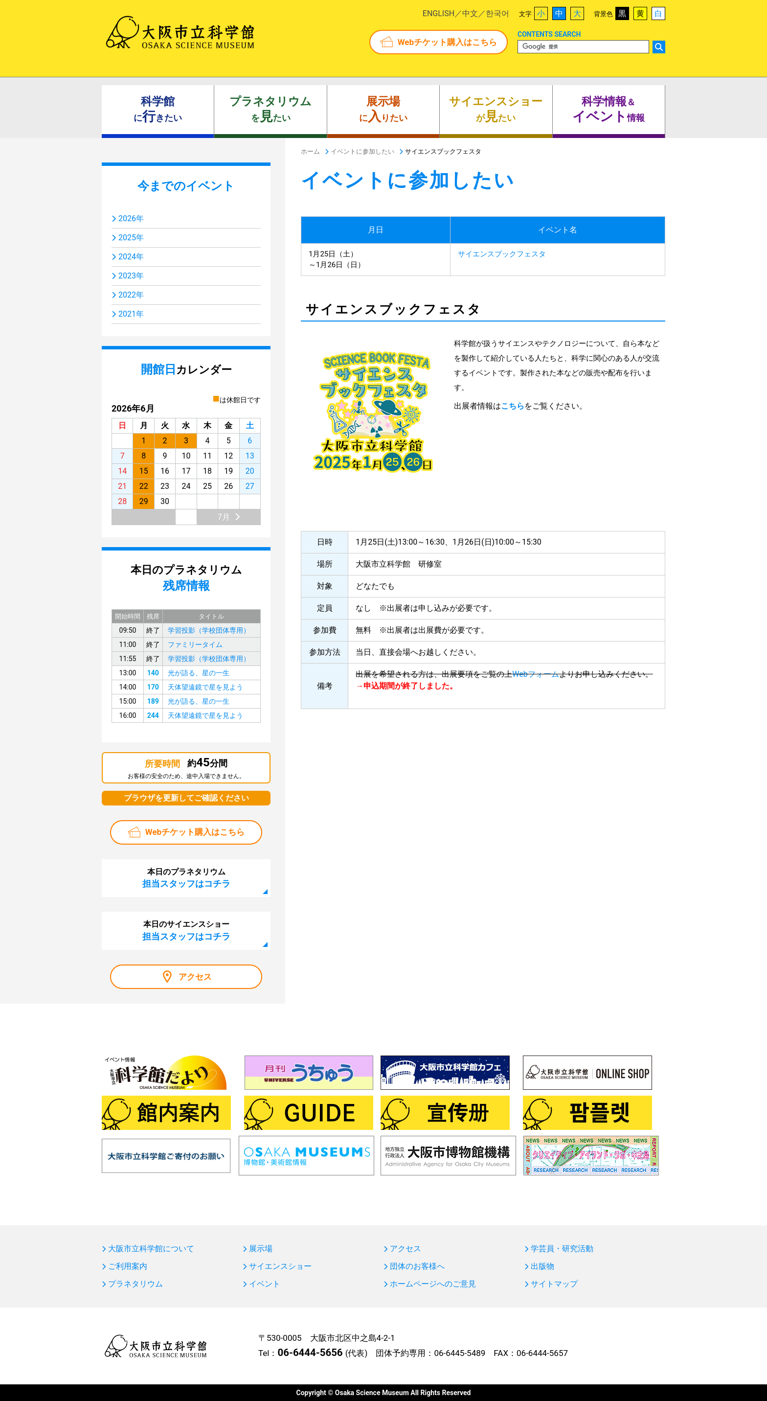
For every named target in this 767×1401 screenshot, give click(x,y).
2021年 (131, 314)
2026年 (131, 218)
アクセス (195, 977)
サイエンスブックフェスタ (502, 254)
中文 (470, 13)
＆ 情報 (608, 109)
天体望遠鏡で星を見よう (205, 687)
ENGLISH (438, 13)
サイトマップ (554, 1284)
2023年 (131, 275)
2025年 (131, 237)
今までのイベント (186, 186)
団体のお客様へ (417, 1266)
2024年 (131, 256)
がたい (495, 109)
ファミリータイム (195, 644)
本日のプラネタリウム (186, 878)
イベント (264, 1284)
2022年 (131, 294)
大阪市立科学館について (151, 1249)
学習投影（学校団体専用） (209, 630)
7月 (224, 517)
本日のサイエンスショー (186, 930)
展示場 (260, 1249)
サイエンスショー (280, 1266)
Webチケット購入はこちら (447, 42)
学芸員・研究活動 (562, 1249)
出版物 (542, 1266)
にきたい (158, 109)
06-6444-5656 (309, 1352)
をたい (270, 109)
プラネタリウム (135, 1284)
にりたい (383, 109)
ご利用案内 (127, 1266)
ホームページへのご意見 (433, 1284)
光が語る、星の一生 (198, 673)
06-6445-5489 (459, 1353)
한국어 (497, 13)
